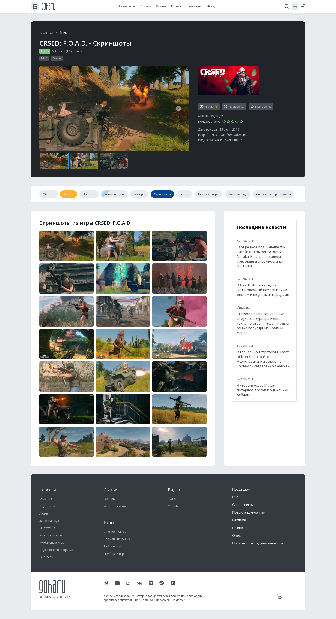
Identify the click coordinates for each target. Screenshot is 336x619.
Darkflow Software (233, 135)
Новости (47, 489)
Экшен (57, 58)
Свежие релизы (115, 532)
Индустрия (244, 307)
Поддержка (241, 489)
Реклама (239, 520)
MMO (44, 58)
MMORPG (46, 499)
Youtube (174, 506)
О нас (237, 535)
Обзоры (109, 499)
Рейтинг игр (112, 546)
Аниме (44, 513)
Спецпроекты (243, 505)
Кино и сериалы (50, 535)
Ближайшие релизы (118, 539)
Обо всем (46, 557)
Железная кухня (50, 521)
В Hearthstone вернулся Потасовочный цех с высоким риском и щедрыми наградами (263, 290)
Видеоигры (245, 241)
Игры (63, 32)
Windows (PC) (62, 51)
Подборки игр (114, 554)
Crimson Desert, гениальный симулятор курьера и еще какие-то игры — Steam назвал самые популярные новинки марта (263, 323)
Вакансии (240, 528)
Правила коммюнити (248, 512)
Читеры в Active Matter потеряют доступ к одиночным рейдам (263, 390)
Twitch (172, 499)
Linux (78, 51)
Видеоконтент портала (56, 550)
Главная (46, 32)
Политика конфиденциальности (257, 543)
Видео (174, 489)
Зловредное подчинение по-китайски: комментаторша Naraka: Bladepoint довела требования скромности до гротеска (261, 256)
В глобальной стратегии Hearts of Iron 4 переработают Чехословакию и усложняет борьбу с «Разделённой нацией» (264, 359)
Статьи (110, 489)
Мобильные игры (51, 542)
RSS (235, 497)
